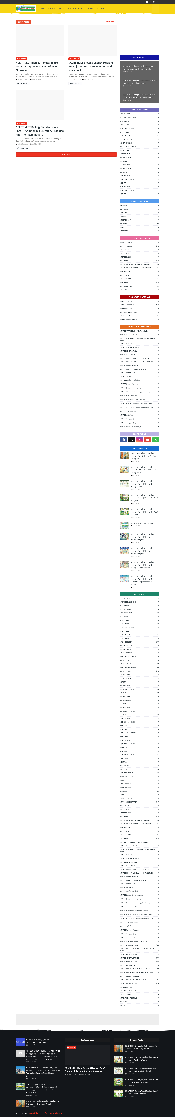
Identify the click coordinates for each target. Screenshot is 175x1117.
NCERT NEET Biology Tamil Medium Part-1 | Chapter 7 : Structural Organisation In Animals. (142, 580)
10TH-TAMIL (140, 616)
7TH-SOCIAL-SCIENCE (140, 711)
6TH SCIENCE (140, 154)
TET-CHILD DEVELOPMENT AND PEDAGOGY (140, 264)
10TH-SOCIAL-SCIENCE (140, 613)
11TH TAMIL (140, 125)
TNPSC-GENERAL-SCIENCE (140, 954)
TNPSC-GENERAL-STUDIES (140, 958)
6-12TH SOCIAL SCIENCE (140, 147)
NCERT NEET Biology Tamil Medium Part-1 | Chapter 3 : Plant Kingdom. (144, 512)
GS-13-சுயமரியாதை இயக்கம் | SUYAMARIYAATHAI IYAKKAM (39, 1041)
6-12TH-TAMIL (140, 671)
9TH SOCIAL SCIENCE (140, 190)
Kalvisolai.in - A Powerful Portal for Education (45, 1113)
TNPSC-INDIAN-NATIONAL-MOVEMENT (140, 980)
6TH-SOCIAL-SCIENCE (140, 689)
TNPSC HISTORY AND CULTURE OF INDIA (140, 358)
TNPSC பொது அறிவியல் (140, 419)
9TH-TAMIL (140, 758)
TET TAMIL (140, 261)
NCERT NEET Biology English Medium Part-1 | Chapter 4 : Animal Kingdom (142, 537)
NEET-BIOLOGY (21, 59)
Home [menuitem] (42, 8)
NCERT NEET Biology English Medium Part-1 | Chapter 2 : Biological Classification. (142, 565)
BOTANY (140, 205)
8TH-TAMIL (140, 736)
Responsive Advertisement (87, 1020)
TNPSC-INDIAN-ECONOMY (140, 976)
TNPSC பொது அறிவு (140, 423)
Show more (110, 22)
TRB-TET (140, 290)
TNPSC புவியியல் (140, 415)
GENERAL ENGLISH (140, 773)
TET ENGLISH (140, 250)
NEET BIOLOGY (140, 220)
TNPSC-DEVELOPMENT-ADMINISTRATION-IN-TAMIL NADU (139, 950)
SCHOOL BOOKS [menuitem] (74, 8)
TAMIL (140, 227)
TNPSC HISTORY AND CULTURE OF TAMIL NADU (140, 362)
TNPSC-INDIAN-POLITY (140, 983)
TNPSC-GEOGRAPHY (140, 965)
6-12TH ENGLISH (140, 143)
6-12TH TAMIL (140, 150)
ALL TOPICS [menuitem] (101, 8)
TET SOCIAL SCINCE (140, 257)
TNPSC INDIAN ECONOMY (140, 365)
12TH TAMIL (140, 132)
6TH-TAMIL (140, 693)
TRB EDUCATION (140, 286)
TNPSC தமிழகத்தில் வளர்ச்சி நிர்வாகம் (140, 400)
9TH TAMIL (140, 194)
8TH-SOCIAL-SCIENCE (140, 733)
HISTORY (140, 216)
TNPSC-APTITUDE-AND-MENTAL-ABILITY (140, 942)
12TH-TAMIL (140, 638)
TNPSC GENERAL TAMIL (140, 351)
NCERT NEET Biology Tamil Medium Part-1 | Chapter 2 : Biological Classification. (139, 96)
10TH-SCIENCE (140, 609)
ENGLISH (140, 213)
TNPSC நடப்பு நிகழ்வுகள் (140, 411)
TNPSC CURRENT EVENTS (140, 335)
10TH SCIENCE (140, 114)
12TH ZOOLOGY (140, 136)
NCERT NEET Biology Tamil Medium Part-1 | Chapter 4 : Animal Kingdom (142, 551)
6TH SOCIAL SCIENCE (140, 157)
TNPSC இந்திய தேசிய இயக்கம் (140, 384)
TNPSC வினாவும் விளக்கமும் (140, 427)
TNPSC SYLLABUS (140, 376)
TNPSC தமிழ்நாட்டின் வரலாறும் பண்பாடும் (140, 403)
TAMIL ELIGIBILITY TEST (140, 242)
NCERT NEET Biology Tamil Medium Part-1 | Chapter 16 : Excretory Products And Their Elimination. (40, 130)
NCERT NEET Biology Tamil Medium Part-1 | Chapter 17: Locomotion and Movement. (37, 66)
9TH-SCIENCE (140, 751)
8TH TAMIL (140, 183)
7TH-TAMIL (140, 715)
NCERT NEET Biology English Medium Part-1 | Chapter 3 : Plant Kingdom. (144, 498)
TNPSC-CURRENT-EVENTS (140, 945)
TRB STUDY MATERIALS (140, 312)
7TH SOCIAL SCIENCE (140, 168)
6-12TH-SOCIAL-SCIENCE (140, 667)
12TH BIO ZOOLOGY (140, 128)
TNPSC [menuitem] (50, 8)
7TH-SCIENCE (140, 707)
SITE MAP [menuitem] (89, 8)
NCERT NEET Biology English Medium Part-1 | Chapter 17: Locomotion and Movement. (90, 66)
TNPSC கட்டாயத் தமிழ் (140, 396)
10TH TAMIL (140, 121)
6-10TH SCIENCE (140, 139)
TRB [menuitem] (60, 8)
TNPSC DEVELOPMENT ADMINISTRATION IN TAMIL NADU (139, 339)
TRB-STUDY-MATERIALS (140, 319)
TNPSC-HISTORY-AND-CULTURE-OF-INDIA (140, 969)
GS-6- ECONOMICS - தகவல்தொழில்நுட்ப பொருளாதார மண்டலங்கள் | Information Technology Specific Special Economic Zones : (43, 1072)
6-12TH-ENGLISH (140, 664)
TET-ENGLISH (140, 271)
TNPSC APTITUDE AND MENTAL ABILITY (140, 331)
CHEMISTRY (140, 209)
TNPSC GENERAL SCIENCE (140, 344)
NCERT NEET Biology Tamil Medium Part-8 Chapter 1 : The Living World (140, 81)
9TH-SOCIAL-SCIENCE (140, 755)
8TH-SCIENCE (140, 729)
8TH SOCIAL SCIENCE (140, 179)
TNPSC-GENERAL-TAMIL (140, 962)
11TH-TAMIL (140, 624)
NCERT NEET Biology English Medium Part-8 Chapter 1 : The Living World (138, 67)
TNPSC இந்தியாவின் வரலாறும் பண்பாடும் (140, 392)
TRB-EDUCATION (140, 316)
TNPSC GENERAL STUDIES (140, 347)
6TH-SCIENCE (140, 686)
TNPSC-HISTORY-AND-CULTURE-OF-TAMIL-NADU (140, 972)
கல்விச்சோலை (23, 79)
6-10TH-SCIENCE (140, 649)
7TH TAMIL (140, 172)
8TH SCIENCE (140, 176)
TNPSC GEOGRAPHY (140, 355)
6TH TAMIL (140, 161)
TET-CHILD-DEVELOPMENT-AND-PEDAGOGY (140, 268)
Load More (66, 155)
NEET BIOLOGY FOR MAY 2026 (142, 523)
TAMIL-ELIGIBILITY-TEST (140, 246)
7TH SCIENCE (140, 165)
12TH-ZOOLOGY (140, 642)
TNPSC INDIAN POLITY (140, 373)
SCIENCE (140, 224)
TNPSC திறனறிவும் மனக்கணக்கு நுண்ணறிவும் (140, 407)
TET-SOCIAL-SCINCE (140, 279)
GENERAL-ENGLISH (140, 776)
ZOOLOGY (140, 231)
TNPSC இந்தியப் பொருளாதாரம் (140, 388)
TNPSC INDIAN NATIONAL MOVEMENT (140, 369)
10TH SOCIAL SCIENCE (140, 117)
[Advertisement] (138, 35)
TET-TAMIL (140, 282)
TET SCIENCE (140, 253)
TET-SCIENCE (140, 275)
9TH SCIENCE (140, 187)
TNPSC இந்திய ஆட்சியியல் (140, 380)
